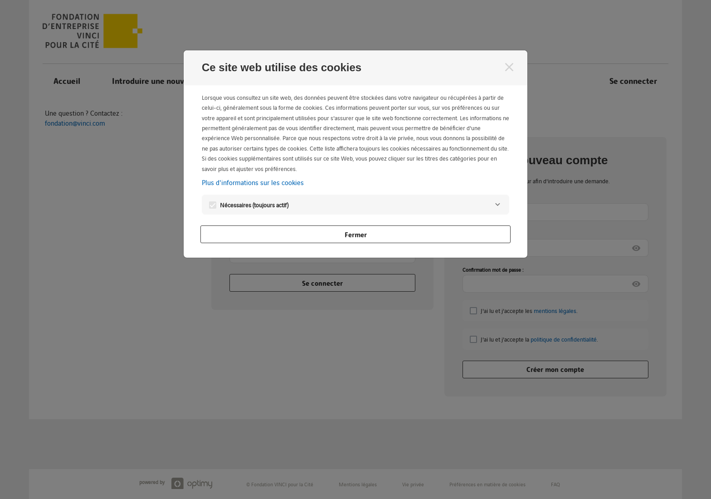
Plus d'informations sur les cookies (253, 182)
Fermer (356, 234)
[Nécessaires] (497, 204)
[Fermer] (509, 67)
